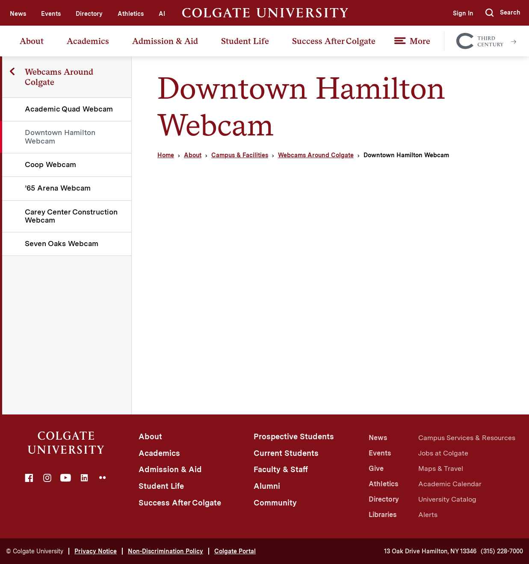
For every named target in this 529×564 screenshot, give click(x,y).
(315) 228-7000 (502, 551)
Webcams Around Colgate (316, 155)
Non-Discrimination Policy (165, 551)
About (32, 41)
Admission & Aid (165, 41)
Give (376, 468)
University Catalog (447, 499)
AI (162, 13)
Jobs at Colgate (443, 453)
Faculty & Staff (281, 469)
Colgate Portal (235, 551)
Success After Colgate (333, 41)
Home (165, 155)
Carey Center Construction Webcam (71, 216)
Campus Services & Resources (466, 438)
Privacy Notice (95, 551)
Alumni (267, 486)
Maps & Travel (440, 468)
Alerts (427, 515)
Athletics (131, 13)
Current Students (286, 453)
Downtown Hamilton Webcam (60, 136)
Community (275, 502)
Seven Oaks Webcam (61, 243)
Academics (88, 41)
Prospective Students (294, 436)
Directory (89, 13)
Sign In (463, 13)
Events (51, 13)
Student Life (245, 41)
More (420, 41)
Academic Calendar (450, 484)
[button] (502, 13)
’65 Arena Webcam (58, 188)
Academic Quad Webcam (69, 109)
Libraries (382, 515)
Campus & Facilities (239, 155)
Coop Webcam (50, 164)
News (18, 13)
